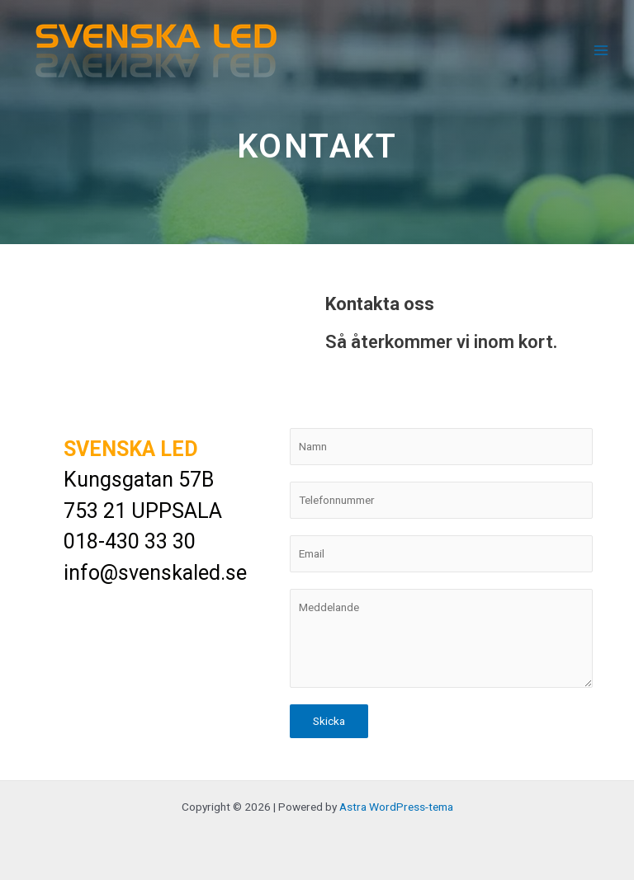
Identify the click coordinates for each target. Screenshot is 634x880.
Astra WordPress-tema (396, 806)
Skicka (329, 720)
